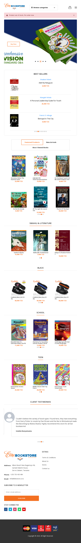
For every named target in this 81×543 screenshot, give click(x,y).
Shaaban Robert (45, 79)
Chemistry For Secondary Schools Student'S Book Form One (40, 342)
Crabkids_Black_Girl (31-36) (18, 298)
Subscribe (21, 498)
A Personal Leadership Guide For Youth (45, 101)
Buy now (13, 44)
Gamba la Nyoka (19, 252)
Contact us (45, 468)
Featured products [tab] (32, 142)
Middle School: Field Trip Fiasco (40, 387)
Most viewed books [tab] (40, 147)
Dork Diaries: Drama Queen (17, 387)
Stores (44, 465)
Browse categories (39, 8)
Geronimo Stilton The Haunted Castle (17, 178)
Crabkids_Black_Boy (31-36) (40, 298)
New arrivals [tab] (51, 142)
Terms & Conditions (49, 458)
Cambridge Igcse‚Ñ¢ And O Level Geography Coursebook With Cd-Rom (62, 342)
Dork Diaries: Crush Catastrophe (60, 387)
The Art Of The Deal (63, 209)
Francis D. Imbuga (45, 115)
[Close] (74, 15)
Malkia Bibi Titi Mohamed (40, 252)
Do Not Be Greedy (18, 209)
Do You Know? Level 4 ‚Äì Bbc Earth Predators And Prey (62, 178)
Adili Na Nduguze (46, 83)
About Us (45, 461)
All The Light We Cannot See (40, 209)
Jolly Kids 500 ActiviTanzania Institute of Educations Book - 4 (40, 178)
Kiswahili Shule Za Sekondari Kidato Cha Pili (18, 342)
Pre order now (29, 15)
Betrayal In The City (45, 119)
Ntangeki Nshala (45, 97)
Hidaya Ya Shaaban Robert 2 (62, 253)
